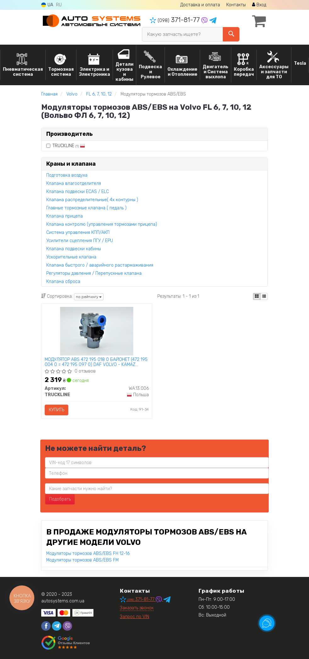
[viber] (67, 626)
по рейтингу (89, 297)
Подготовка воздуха (66, 175)
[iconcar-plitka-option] (257, 296)
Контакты (236, 5)
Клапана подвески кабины (73, 249)
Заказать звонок (137, 608)
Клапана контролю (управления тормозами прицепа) (101, 224)
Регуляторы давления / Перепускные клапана (94, 273)
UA (47, 5)
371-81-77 (175, 20)
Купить (56, 410)
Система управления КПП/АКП (78, 232)
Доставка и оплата (200, 5)
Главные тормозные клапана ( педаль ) (86, 208)
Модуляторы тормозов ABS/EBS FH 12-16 (88, 553)
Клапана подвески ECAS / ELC (77, 191)
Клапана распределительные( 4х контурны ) (92, 199)
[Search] (231, 34)
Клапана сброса (63, 281)
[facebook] (46, 626)
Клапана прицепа (64, 216)
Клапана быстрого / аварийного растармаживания (99, 265)
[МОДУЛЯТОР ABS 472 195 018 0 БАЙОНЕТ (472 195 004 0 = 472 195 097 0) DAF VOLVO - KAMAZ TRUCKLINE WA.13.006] (96, 331)
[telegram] (56, 626)
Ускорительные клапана (71, 257)
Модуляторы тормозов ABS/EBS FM (82, 560)
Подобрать (60, 499)
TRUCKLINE (65, 145)
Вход (259, 5)
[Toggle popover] (266, 623)
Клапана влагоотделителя (73, 183)
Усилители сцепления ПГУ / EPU (79, 240)
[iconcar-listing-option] (264, 296)
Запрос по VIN (134, 616)
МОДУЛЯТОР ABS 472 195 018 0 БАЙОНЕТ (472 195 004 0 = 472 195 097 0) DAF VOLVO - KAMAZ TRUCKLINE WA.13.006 (96, 362)
